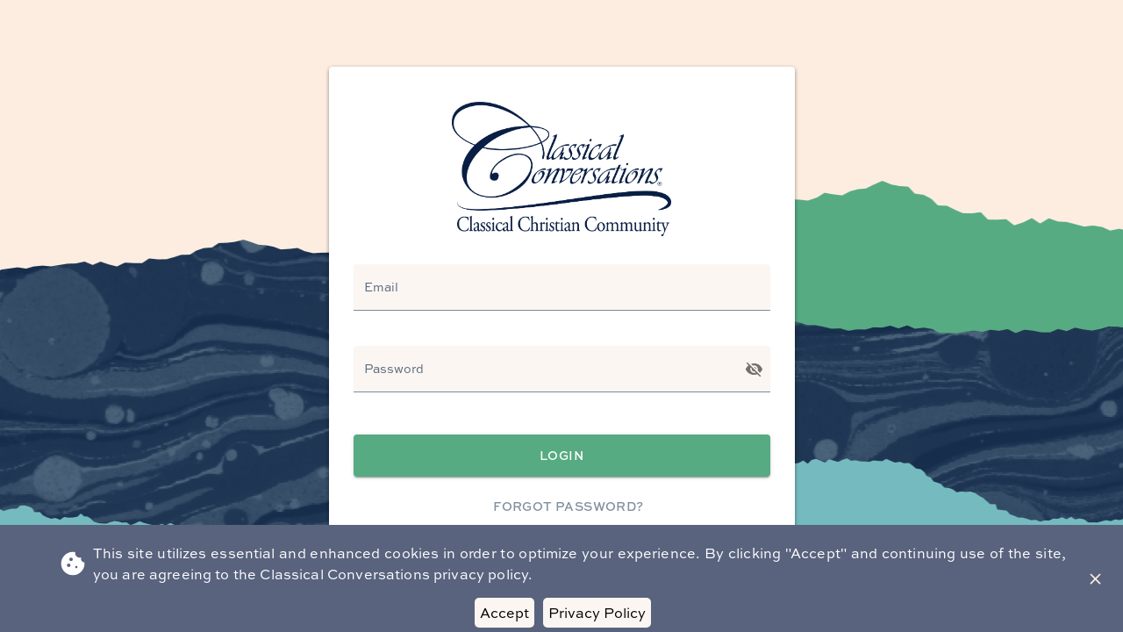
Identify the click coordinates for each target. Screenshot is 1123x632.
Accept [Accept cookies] (504, 612)
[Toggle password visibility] (754, 369)
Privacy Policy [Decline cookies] (597, 612)
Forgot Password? (569, 507)
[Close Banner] (1095, 579)
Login (562, 456)
